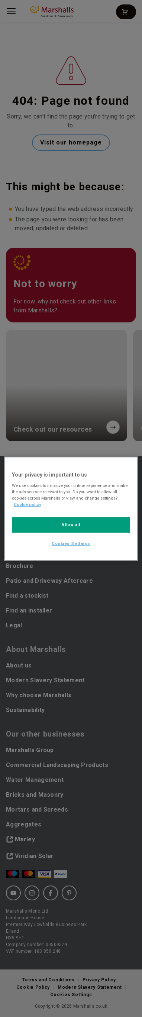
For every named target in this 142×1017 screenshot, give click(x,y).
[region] (71, 508)
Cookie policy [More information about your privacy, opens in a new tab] (27, 504)
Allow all (71, 524)
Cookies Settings (71, 543)
